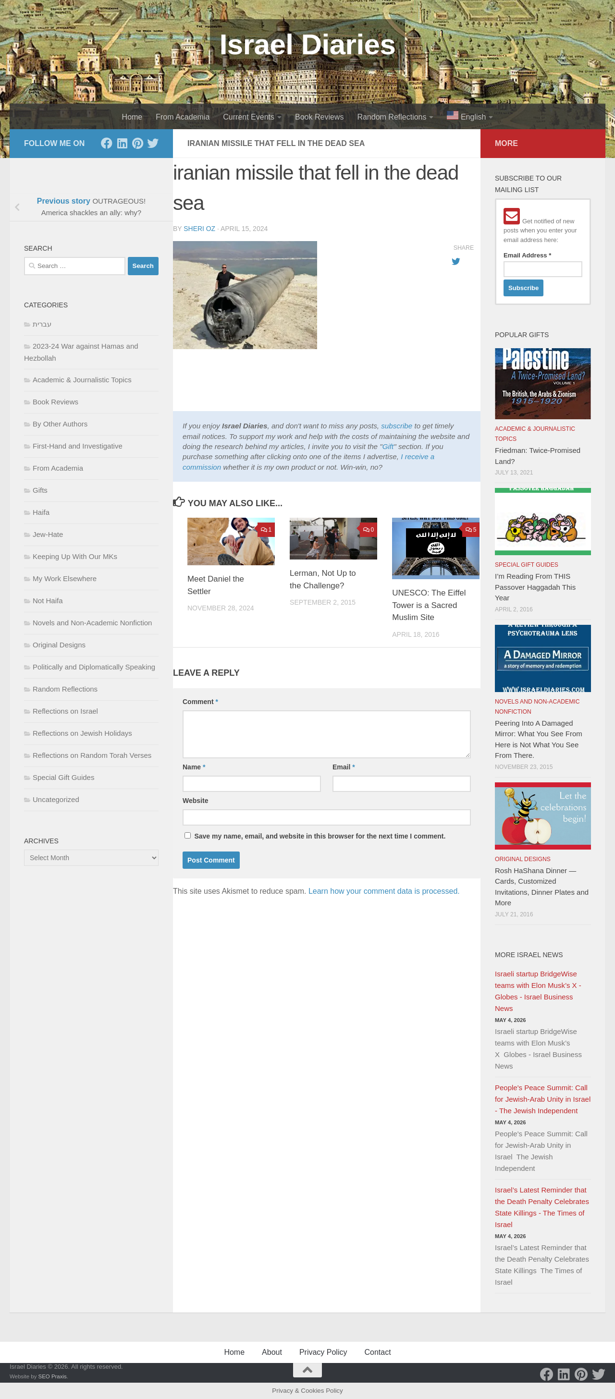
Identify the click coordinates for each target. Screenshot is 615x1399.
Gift (388, 446)
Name (194, 767)
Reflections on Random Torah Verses (92, 755)
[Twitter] (153, 143)
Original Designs (59, 645)
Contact (377, 1352)
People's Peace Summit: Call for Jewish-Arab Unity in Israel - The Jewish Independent (542, 1099)
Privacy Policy (323, 1352)
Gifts (40, 490)
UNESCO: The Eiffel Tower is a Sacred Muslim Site (429, 605)
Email (343, 767)
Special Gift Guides (63, 777)
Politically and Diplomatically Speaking (94, 667)
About (272, 1352)
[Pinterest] (137, 143)
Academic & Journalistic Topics (82, 380)
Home (132, 117)
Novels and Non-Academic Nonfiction (92, 623)
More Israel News (529, 955)
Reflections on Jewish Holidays (82, 733)
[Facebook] (106, 143)
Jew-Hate (48, 534)
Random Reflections (391, 117)
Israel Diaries (308, 44)
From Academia (182, 117)
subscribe (396, 426)
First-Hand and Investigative (78, 446)
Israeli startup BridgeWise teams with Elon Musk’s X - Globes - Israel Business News (538, 991)
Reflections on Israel (65, 711)
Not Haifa (48, 600)
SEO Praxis (52, 1376)
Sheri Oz (199, 228)
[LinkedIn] (122, 143)
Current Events (248, 117)
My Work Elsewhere (65, 578)
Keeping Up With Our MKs (75, 556)
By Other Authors (60, 424)
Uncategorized (56, 799)
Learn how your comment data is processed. (384, 891)
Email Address (527, 255)
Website (195, 800)
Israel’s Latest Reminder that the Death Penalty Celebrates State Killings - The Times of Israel (542, 1207)
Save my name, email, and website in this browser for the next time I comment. (319, 836)
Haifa (41, 512)
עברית (42, 324)
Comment (200, 702)
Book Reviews (319, 117)
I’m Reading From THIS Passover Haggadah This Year (535, 587)
